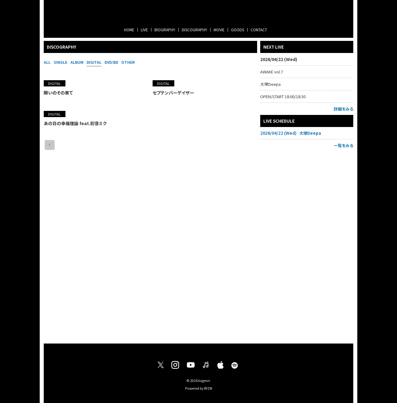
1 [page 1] (50, 145)
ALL (47, 62)
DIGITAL (94, 62)
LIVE (144, 29)
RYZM (208, 388)
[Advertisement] (306, 244)
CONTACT (259, 29)
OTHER (128, 62)
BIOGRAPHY (164, 29)
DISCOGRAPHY (194, 29)
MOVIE (219, 29)
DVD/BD (111, 62)
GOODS (237, 29)
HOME (129, 29)
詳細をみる (343, 109)
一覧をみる (343, 145)
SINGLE (60, 62)
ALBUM (76, 62)
